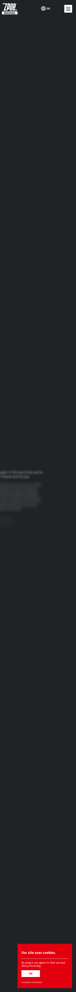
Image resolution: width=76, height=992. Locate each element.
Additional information (31, 982)
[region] (38, 496)
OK (31, 973)
